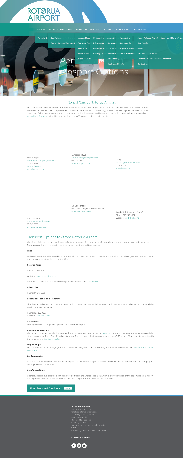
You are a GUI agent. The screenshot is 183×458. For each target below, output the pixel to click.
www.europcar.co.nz (81, 163)
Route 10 (106, 333)
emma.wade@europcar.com (84, 158)
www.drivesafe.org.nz (37, 116)
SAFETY (108, 29)
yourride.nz (94, 281)
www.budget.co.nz (36, 169)
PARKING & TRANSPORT (60, 29)
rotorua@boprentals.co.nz (128, 162)
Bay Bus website (51, 339)
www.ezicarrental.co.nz (82, 211)
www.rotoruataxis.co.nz (47, 276)
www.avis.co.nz (34, 166)
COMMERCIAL (123, 29)
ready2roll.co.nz (131, 218)
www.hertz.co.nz (123, 168)
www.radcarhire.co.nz (37, 227)
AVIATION (95, 29)
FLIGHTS (40, 29)
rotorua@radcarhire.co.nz (39, 221)
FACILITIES (81, 29)
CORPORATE (141, 29)
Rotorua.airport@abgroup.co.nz (42, 160)
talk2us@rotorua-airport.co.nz (84, 412)
